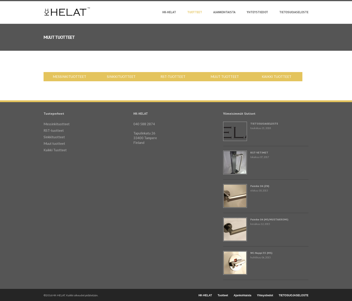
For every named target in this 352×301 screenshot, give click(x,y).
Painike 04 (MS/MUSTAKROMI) (269, 219)
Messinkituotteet (69, 77)
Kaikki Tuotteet (276, 77)
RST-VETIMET (259, 152)
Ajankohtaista (224, 12)
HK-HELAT (169, 12)
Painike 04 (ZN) (259, 186)
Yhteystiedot (257, 12)
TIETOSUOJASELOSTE (293, 12)
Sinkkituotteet (121, 77)
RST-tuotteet (173, 77)
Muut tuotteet (225, 77)
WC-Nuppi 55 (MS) (261, 253)
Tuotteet (194, 13)
